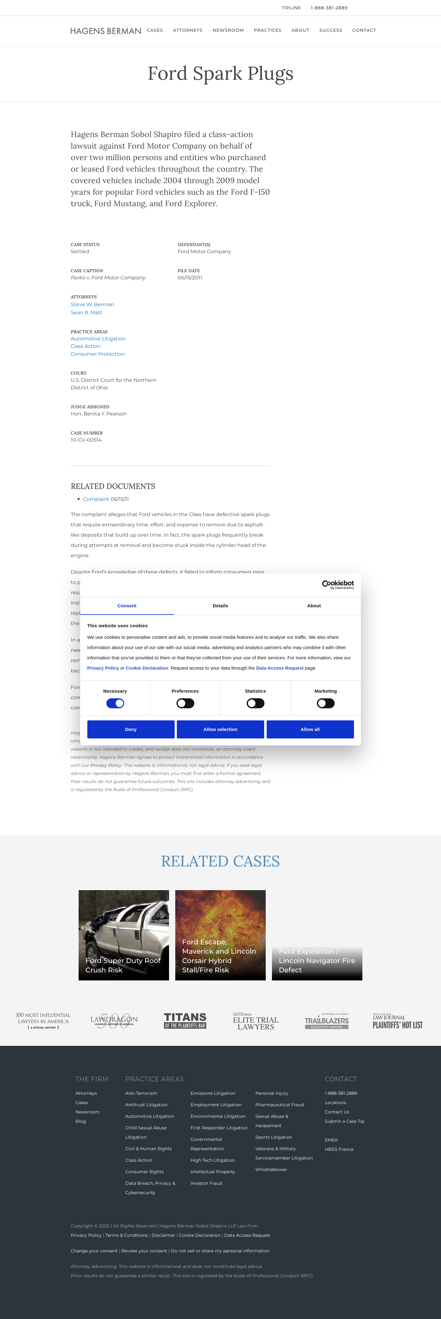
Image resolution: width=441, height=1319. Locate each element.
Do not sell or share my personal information (220, 1250)
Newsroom (228, 30)
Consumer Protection (98, 354)
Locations (335, 1102)
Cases (155, 30)
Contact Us (337, 1111)
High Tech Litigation (213, 1159)
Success (331, 30)
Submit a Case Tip (344, 1120)
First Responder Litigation (219, 1127)
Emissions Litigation (213, 1092)
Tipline (291, 8)
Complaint (96, 499)
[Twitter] (81, 7)
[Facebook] (72, 7)
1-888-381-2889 (329, 8)
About (301, 30)
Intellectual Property (213, 1171)
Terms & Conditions (126, 1234)
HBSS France (339, 1148)
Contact (364, 30)
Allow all (310, 729)
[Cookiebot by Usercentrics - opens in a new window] (326, 585)
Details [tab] (220, 605)
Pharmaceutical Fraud (279, 1104)
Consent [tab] (127, 605)
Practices (268, 30)
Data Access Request (247, 1234)
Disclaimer (163, 1234)
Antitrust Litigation (146, 1104)
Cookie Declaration (199, 1234)
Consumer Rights (144, 1171)
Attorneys (188, 30)
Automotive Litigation (98, 339)
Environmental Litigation (218, 1115)
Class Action (86, 346)
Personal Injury (271, 1092)
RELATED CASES (220, 861)
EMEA (331, 1139)
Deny (131, 729)
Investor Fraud (206, 1182)
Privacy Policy (106, 765)
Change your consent (94, 1250)
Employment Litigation (216, 1104)
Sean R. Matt (86, 313)
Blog (80, 1120)
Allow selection (220, 729)
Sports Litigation (273, 1136)
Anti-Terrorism (141, 1092)
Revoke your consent (144, 1250)
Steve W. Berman (92, 304)
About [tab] (314, 605)
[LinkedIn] (91, 7)
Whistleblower (271, 1169)
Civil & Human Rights (148, 1148)
